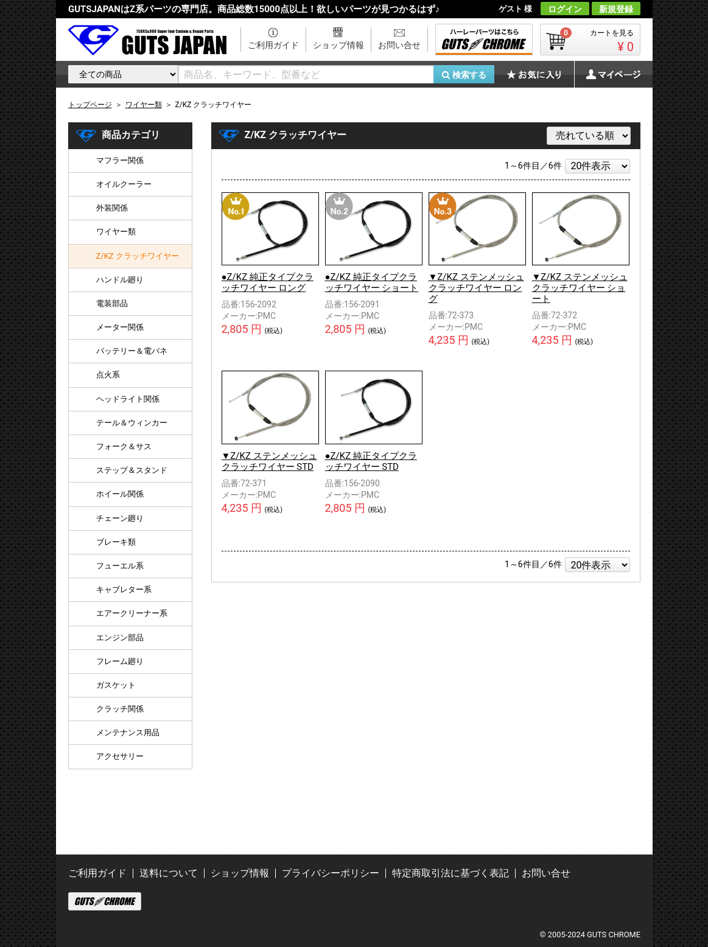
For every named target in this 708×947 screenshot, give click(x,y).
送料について (168, 873)
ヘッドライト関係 (127, 399)
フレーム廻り (120, 661)
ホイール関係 (120, 493)
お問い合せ (399, 45)
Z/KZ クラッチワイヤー (137, 255)
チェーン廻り (120, 518)
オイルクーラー (124, 184)
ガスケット (116, 685)
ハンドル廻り (120, 279)
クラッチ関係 (120, 708)
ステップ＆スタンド (131, 470)
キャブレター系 (124, 589)
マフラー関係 (120, 160)
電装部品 (112, 303)
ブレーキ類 (116, 542)
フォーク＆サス (124, 446)
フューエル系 (120, 565)
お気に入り (539, 74)
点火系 (108, 374)
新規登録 (616, 9)
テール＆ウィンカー (131, 422)
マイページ (606, 74)
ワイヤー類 (116, 231)
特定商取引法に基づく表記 (450, 873)
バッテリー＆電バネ (131, 350)
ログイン (565, 9)
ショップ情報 (338, 45)
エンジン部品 (120, 637)
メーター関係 (120, 327)
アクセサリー (120, 756)
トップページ (90, 104)
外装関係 (112, 207)
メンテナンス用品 (127, 732)
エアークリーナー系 (131, 613)
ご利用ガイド (273, 45)
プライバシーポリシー (330, 873)
